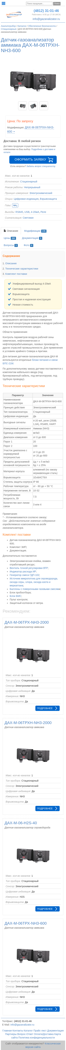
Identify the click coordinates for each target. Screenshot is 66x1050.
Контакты (17, 1030)
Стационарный (28, 181)
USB (27, 212)
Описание (11, 230)
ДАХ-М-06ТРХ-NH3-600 (26, 923)
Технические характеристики (21, 268)
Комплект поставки (16, 273)
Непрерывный (32, 187)
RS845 (19, 212)
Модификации (35, 231)
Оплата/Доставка (44, 1034)
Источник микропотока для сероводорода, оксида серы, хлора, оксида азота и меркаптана (34, 582)
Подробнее (45, 708)
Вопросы (11, 245)
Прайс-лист (40, 1030)
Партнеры (11, 1034)
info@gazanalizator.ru (46, 18)
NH (15, 205)
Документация (32, 238)
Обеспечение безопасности (42, 26)
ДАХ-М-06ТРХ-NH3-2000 (27, 622)
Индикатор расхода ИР (23, 571)
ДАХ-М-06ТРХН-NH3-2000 (28, 723)
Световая (28, 217)
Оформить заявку (30, 159)
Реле (43, 212)
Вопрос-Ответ (25, 1034)
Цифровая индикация (26, 198)
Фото (28, 245)
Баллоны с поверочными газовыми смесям (34, 589)
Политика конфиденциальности (36, 1037)
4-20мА (35, 212)
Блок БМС (15, 596)
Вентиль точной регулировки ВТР (29, 568)
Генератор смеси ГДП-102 (24, 575)
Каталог (22, 26)
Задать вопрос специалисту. (41, 166)
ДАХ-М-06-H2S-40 (21, 823)
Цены (10, 238)
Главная (7, 1030)
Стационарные (8, 29)
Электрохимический (40, 193)
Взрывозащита (48, 198)
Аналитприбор (8, 26)
